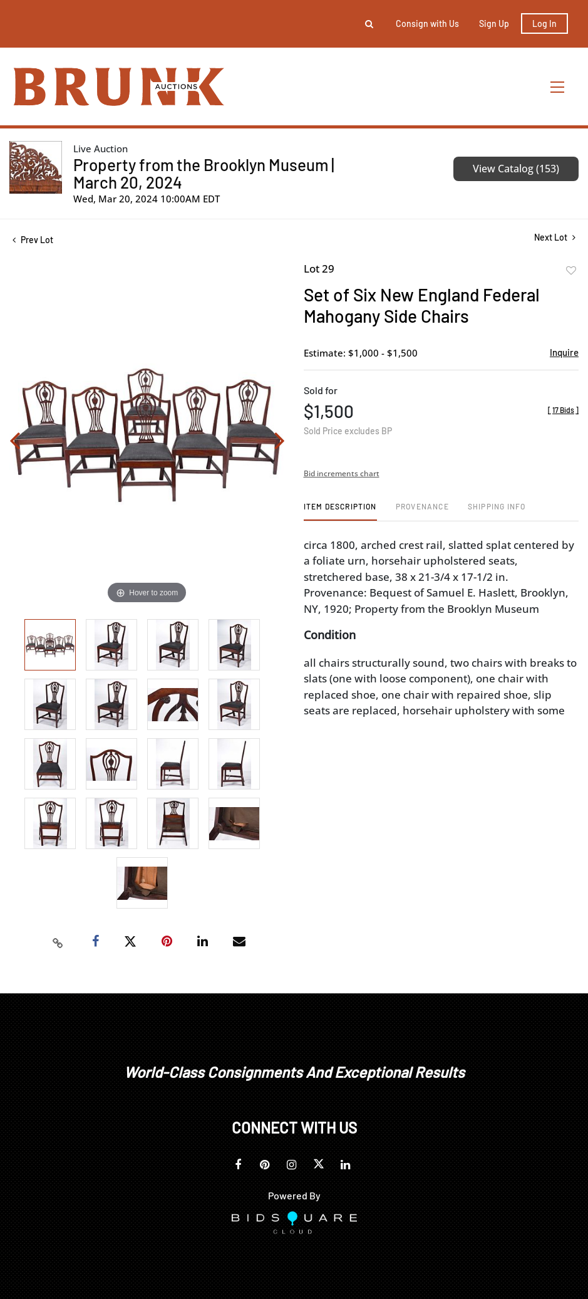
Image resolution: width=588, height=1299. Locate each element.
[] (563, 409)
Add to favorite (571, 271)
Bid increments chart (341, 473)
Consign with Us (427, 23)
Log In (544, 23)
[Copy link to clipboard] (57, 941)
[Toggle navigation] (557, 86)
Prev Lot (33, 239)
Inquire (564, 352)
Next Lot (554, 237)
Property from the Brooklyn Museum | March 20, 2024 (203, 173)
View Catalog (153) (516, 168)
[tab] (340, 511)
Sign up (494, 23)
